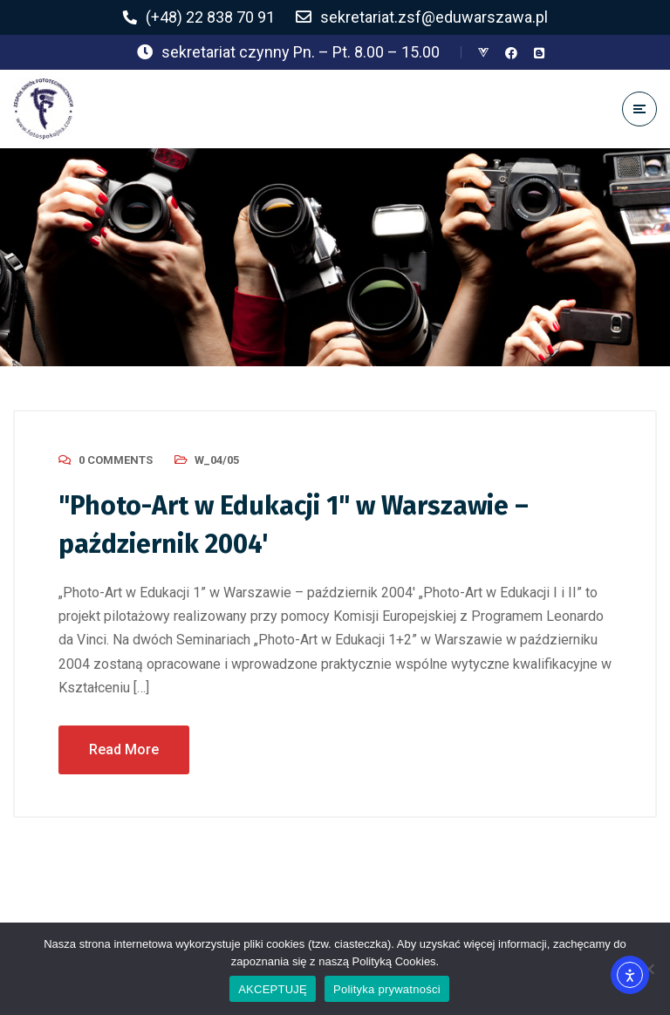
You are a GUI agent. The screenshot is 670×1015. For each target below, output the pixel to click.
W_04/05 (217, 460)
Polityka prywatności (387, 989)
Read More (124, 749)
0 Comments (116, 460)
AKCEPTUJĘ (272, 989)
